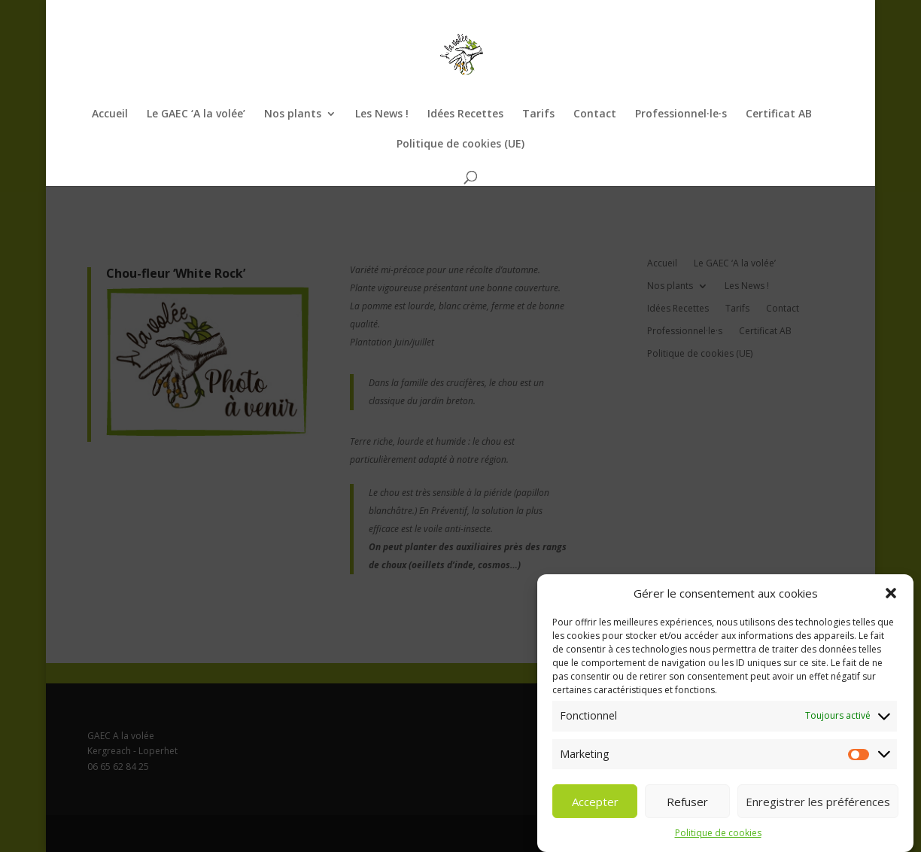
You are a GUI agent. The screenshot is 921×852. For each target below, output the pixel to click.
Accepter (595, 811)
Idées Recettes (465, 114)
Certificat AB (779, 114)
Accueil (110, 114)
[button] (890, 602)
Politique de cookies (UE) (460, 144)
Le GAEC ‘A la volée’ (196, 114)
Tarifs (538, 114)
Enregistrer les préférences (818, 811)
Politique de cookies (718, 842)
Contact (594, 114)
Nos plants (292, 114)
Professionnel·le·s (681, 114)
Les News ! (382, 114)
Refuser (687, 811)
